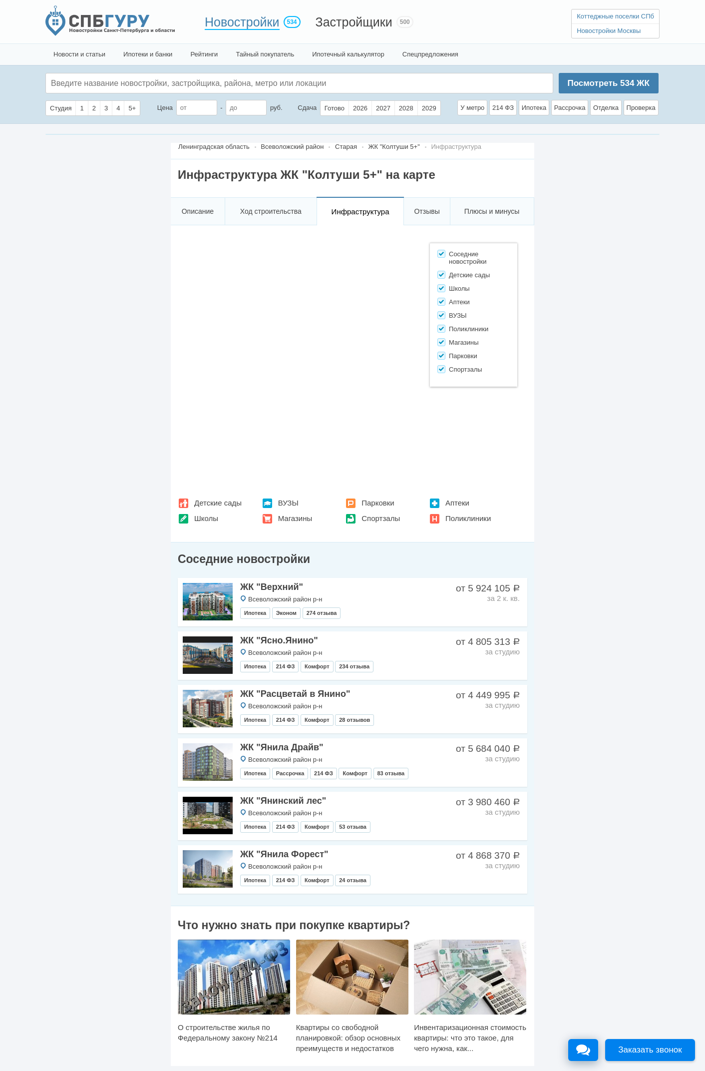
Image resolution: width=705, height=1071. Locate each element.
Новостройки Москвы (609, 30)
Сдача (307, 107)
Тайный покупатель (265, 54)
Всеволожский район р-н (285, 599)
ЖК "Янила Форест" (284, 854)
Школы (206, 518)
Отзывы (426, 211)
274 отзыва (322, 613)
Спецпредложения (430, 54)
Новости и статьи (79, 54)
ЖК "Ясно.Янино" (279, 640)
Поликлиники (468, 518)
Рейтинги (204, 54)
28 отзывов (354, 720)
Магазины (295, 518)
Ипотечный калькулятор (348, 54)
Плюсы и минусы (491, 211)
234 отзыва (354, 666)
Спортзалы (380, 518)
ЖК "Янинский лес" (283, 801)
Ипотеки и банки (147, 54)
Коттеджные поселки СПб (615, 16)
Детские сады (218, 503)
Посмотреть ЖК (608, 83)
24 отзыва (352, 880)
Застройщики (354, 22)
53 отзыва (352, 827)
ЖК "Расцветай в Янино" (295, 694)
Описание (198, 211)
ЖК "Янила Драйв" (282, 747)
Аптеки (457, 503)
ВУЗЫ (288, 503)
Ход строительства (271, 211)
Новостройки (242, 22)
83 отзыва (391, 773)
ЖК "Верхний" (271, 587)
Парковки (377, 503)
